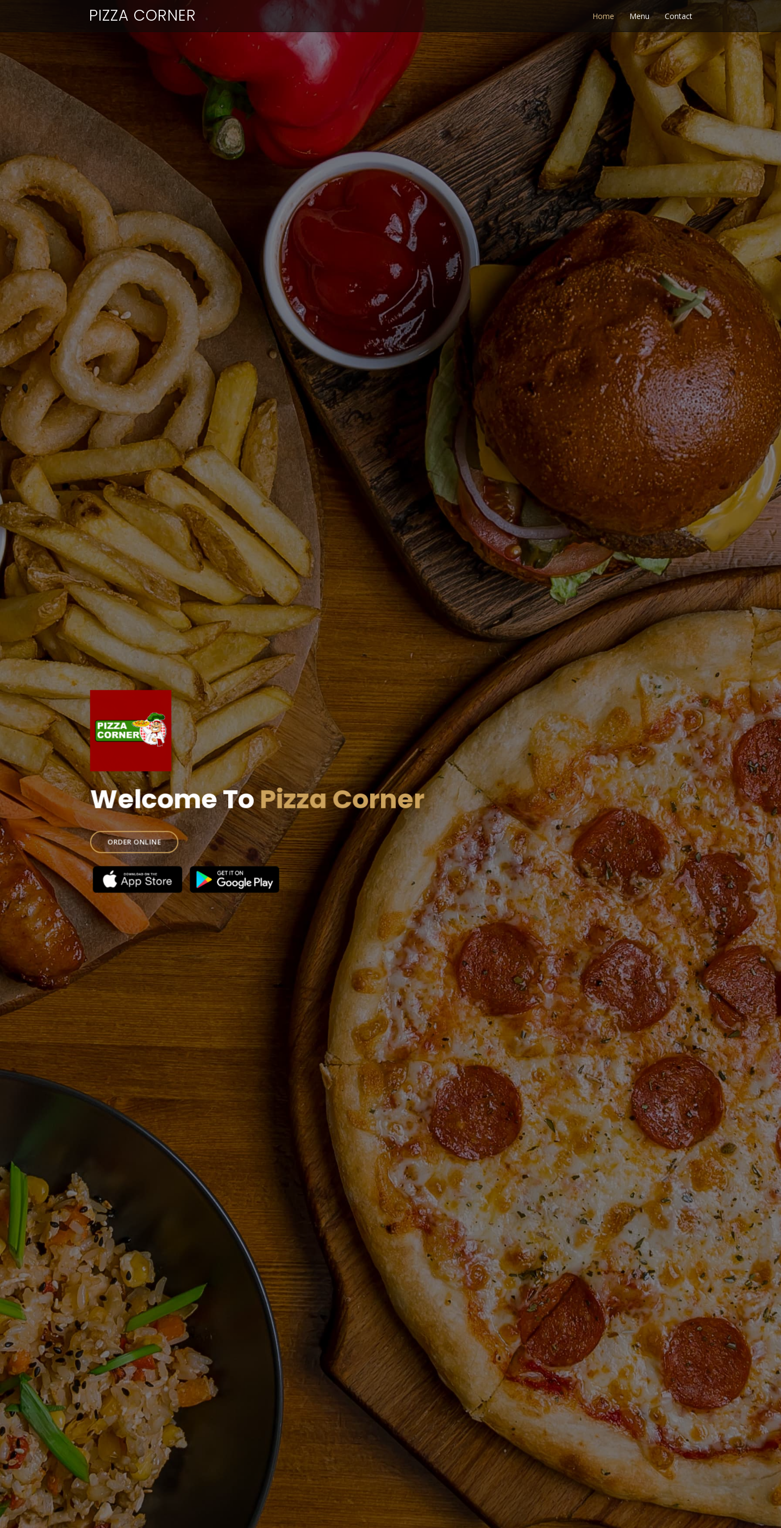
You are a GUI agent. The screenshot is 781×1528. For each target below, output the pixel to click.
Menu (639, 16)
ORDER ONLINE (152, 836)
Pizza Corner (142, 15)
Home (603, 16)
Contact (678, 16)
